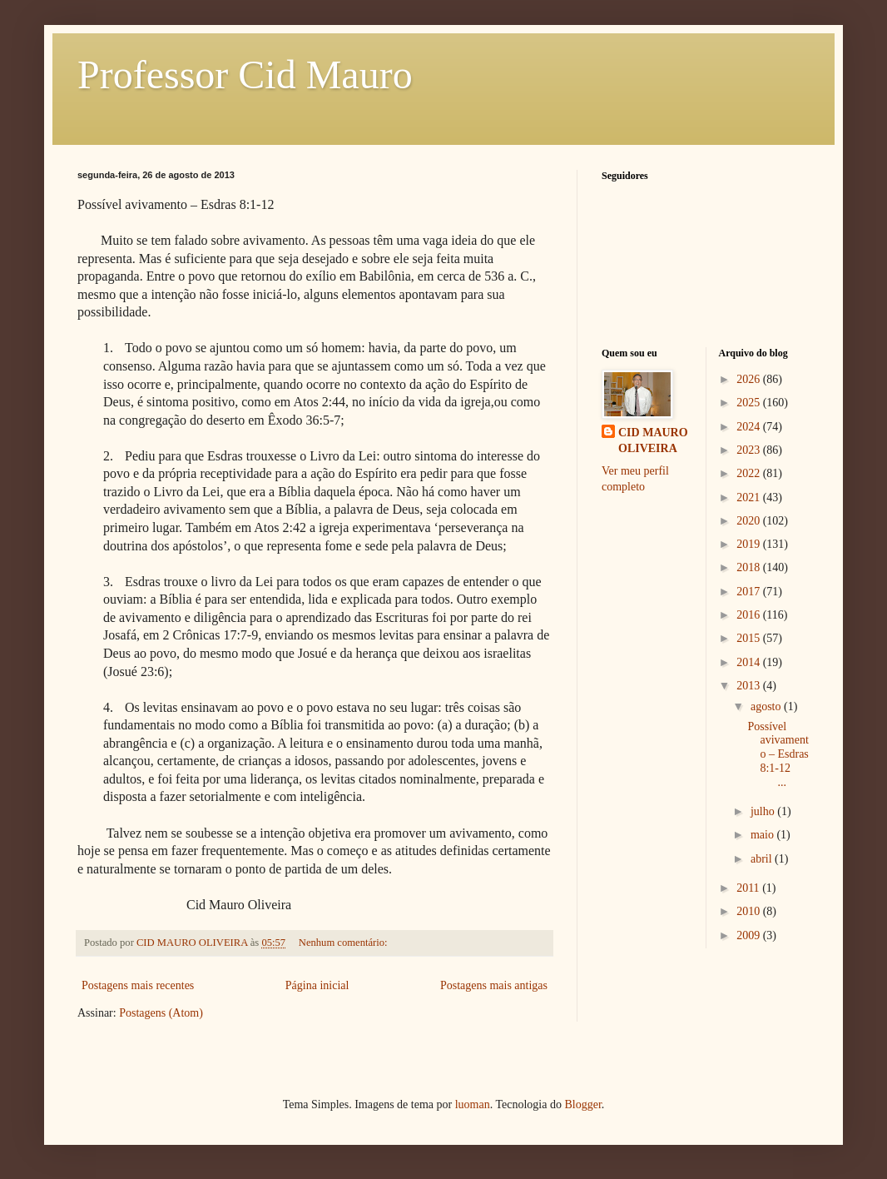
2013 (749, 685)
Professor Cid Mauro (245, 74)
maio (764, 834)
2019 (749, 544)
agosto (767, 706)
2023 (749, 450)
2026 (749, 379)
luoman (472, 1104)
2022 (749, 473)
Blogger (582, 1104)
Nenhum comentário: (344, 942)
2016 (749, 615)
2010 (749, 911)
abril (763, 859)
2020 (749, 521)
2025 (749, 402)
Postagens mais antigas (494, 985)
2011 (749, 888)
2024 (749, 426)
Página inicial (317, 985)
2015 (749, 638)
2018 (749, 567)
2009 (749, 935)
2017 (749, 591)
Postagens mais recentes (138, 985)
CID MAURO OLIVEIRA (653, 440)
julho (764, 811)
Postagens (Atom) (161, 1013)
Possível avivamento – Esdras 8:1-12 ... (777, 754)
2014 (749, 662)
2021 (749, 497)
